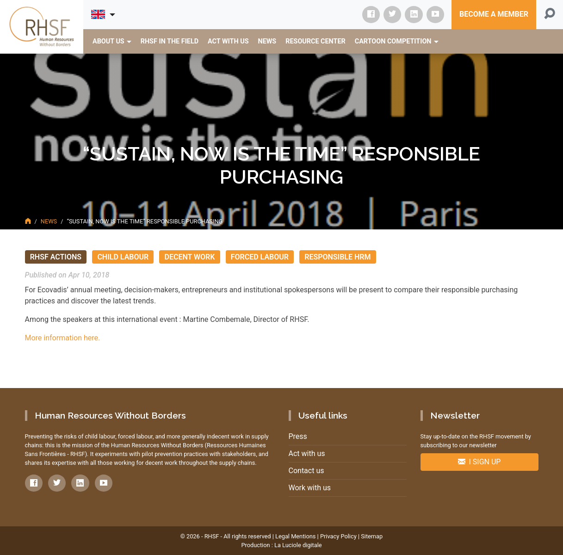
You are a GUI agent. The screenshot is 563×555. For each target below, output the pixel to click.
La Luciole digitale (298, 545)
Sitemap (372, 536)
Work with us (310, 487)
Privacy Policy (338, 536)
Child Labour (122, 257)
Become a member (493, 14)
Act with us (307, 453)
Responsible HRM (337, 257)
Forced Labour (260, 257)
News (49, 221)
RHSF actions (55, 257)
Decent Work (190, 257)
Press (298, 436)
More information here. (62, 337)
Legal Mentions (295, 536)
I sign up (479, 461)
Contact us (306, 470)
